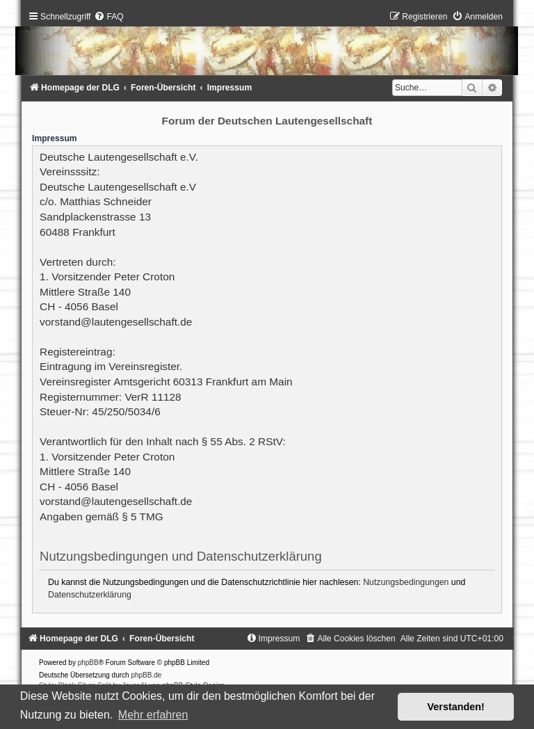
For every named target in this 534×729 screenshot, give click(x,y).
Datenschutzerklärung (89, 595)
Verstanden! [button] (456, 706)
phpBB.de (146, 675)
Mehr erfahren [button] (153, 715)
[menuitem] (108, 17)
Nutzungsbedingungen (405, 582)
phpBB (88, 662)
